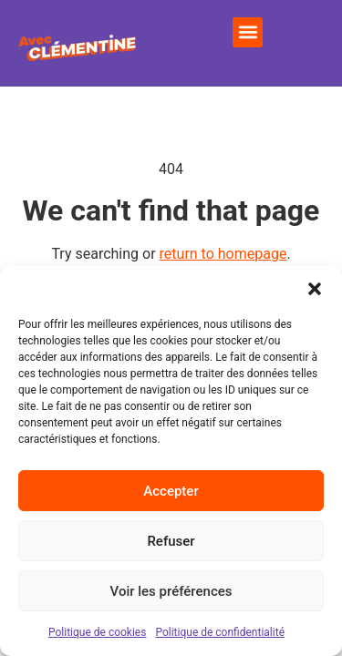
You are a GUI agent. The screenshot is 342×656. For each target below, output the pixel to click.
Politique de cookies (97, 632)
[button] (315, 289)
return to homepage (223, 253)
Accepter (170, 491)
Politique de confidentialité (220, 632)
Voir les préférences (171, 591)
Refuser (170, 541)
